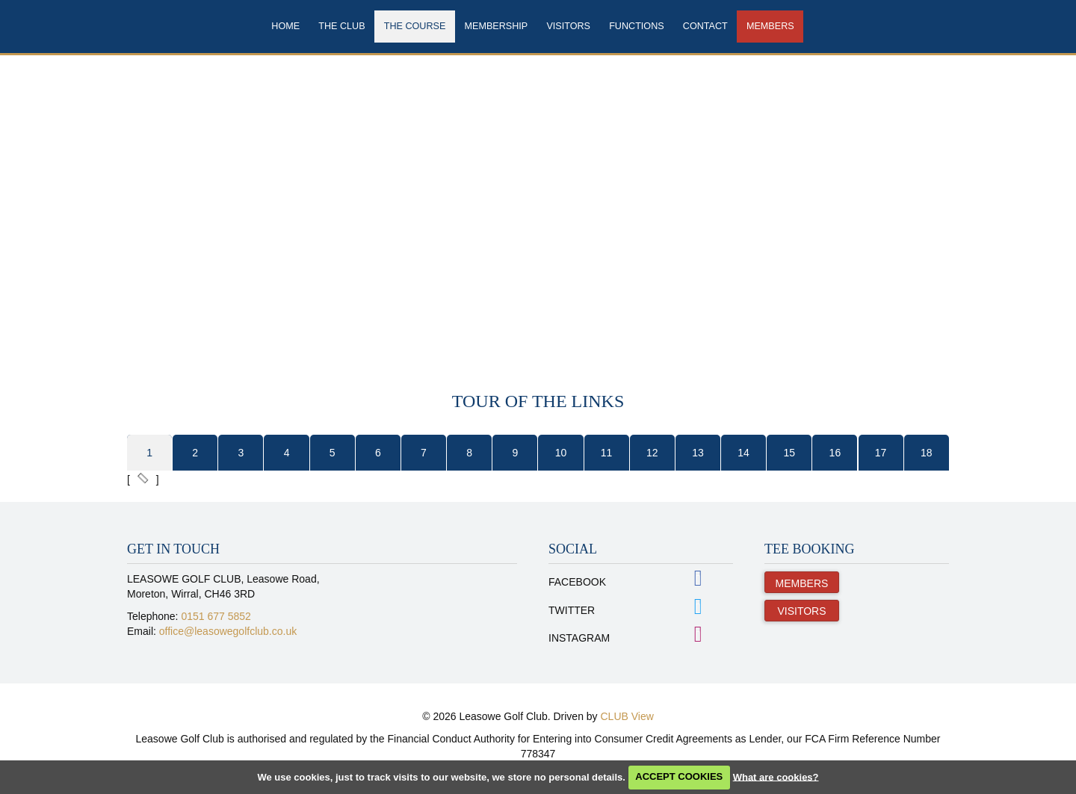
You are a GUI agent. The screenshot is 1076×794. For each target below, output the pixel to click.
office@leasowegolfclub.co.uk (228, 631)
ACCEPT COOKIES (679, 776)
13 (698, 453)
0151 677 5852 (215, 616)
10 (561, 453)
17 (881, 453)
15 (789, 453)
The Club (341, 26)
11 (607, 453)
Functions (636, 26)
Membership (496, 26)
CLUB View (627, 716)
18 (927, 453)
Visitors (568, 26)
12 (652, 453)
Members (770, 26)
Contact (705, 26)
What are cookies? (776, 776)
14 (743, 453)
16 (835, 453)
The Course (415, 26)
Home (285, 26)
